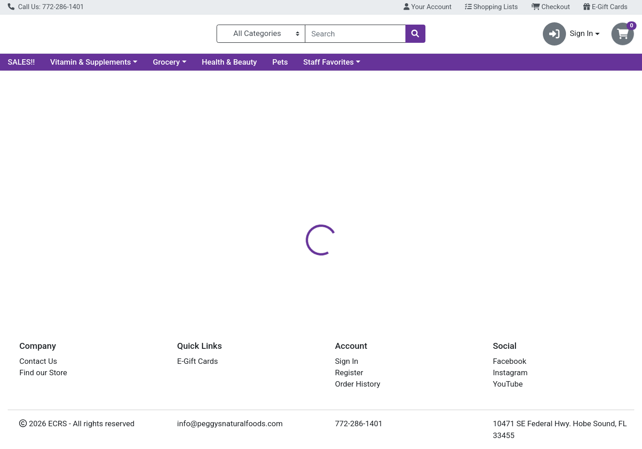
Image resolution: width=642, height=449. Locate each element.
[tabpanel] (454, 258)
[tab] (293, 198)
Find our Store (43, 372)
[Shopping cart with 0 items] (622, 35)
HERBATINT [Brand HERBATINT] (382, 255)
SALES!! (21, 65)
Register (349, 372)
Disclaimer (379, 198)
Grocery (166, 65)
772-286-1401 (359, 423)
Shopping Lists (491, 7)
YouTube (508, 384)
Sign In (346, 361)
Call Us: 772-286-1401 (46, 7)
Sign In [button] (568, 35)
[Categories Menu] (261, 35)
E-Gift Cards (605, 7)
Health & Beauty (229, 65)
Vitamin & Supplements (90, 65)
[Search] (355, 35)
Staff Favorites (328, 65)
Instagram (510, 372)
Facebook (509, 361)
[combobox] (355, 35)
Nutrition (333, 198)
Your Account (427, 7)
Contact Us (38, 361)
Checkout (550, 7)
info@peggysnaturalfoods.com (230, 423)
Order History (357, 384)
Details (293, 198)
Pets (280, 65)
